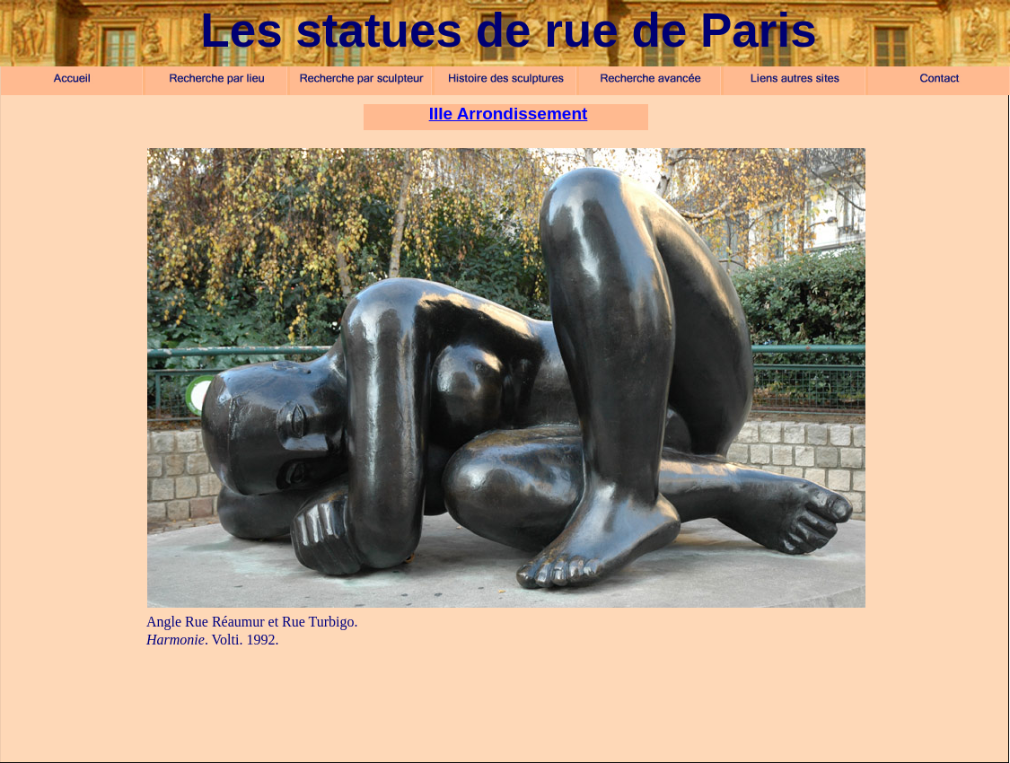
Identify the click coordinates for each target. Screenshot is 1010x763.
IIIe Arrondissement (508, 113)
